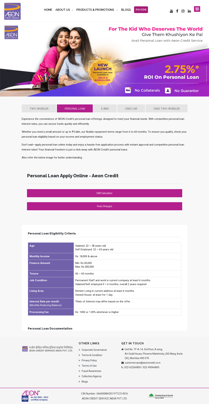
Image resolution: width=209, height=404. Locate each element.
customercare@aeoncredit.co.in (142, 362)
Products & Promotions (95, 9)
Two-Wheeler (39, 108)
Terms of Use (88, 365)
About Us (62, 9)
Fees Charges (104, 206)
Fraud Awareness (90, 371)
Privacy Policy (88, 360)
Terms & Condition (90, 355)
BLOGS (126, 9)
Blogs (83, 381)
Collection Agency (90, 376)
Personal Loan (75, 108)
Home (48, 9)
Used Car (131, 108)
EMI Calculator (105, 193)
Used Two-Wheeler (166, 108)
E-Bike (105, 108)
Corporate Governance (93, 349)
